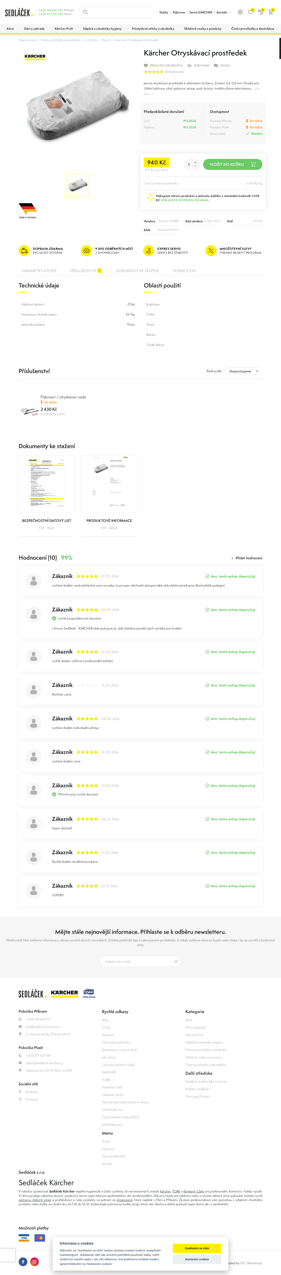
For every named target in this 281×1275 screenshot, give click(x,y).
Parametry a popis (39, 270)
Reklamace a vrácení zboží (119, 1050)
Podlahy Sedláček (197, 1089)
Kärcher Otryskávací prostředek (136, 40)
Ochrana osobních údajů (118, 1065)
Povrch (106, 40)
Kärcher (165, 1191)
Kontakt (222, 12)
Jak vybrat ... (110, 1057)
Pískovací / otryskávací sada (63, 396)
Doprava (107, 1035)
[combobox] (243, 371)
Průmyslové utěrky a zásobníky (206, 1050)
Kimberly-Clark (112, 1087)
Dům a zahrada (195, 1027)
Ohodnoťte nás (112, 1110)
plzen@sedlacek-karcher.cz (41, 1063)
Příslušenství (86, 270)
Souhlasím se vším (197, 1248)
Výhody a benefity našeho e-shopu (125, 1102)
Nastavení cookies (197, 1259)
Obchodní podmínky (116, 1042)
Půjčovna (179, 12)
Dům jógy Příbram (198, 1096)
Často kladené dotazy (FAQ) (120, 1117)
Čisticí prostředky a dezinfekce (60, 40)
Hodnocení (184, 270)
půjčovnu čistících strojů (35, 1200)
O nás (106, 1027)
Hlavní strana (27, 40)
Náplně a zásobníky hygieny (204, 1042)
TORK (106, 1080)
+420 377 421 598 (51, 14)
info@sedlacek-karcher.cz (39, 1027)
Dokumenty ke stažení (137, 270)
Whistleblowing (112, 1124)
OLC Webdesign (251, 1263)
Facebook (28, 1092)
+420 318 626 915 (51, 10)
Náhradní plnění (113, 1095)
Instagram (29, 1099)
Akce (189, 1020)
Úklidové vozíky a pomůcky (204, 1057)
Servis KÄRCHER (200, 12)
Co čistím (91, 40)
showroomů (125, 1200)
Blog (105, 1020)
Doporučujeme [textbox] (240, 371)
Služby (163, 12)
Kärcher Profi (194, 1035)
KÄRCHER (109, 1072)
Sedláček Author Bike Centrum (206, 1081)
